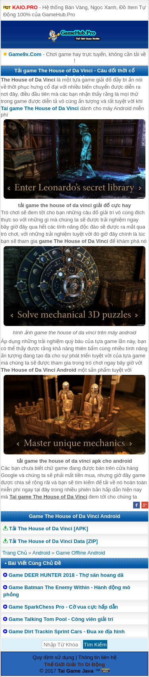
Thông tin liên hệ (97, 657)
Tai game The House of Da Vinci (40, 108)
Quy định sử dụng (53, 657)
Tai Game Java (75, 671)
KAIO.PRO (25, 7)
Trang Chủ (14, 553)
